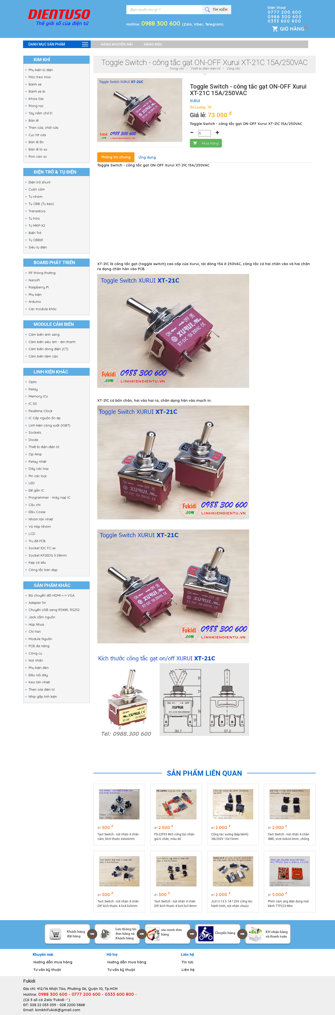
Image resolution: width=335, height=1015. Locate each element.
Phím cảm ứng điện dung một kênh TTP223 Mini (288, 904)
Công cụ (35, 653)
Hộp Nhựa (36, 624)
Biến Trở (35, 233)
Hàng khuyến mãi (117, 44)
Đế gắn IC (36, 490)
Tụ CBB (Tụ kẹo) (41, 204)
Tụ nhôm (36, 197)
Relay (33, 389)
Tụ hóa (34, 218)
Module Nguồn (40, 639)
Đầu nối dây (38, 675)
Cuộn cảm (37, 189)
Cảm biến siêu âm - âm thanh (52, 342)
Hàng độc (153, 44)
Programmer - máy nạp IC (49, 497)
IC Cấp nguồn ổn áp (45, 418)
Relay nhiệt (37, 461)
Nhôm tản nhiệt (41, 519)
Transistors (37, 211)
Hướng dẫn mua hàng (52, 962)
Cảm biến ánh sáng (44, 334)
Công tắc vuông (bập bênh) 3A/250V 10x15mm (229, 837)
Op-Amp (35, 454)
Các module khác (42, 309)
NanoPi (34, 280)
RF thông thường (42, 273)
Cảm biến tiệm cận (43, 356)
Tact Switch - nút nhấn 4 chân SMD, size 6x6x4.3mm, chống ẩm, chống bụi (288, 837)
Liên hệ (188, 969)
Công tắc (233, 68)
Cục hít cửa (37, 135)
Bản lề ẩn (36, 142)
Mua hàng (206, 143)
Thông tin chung (116, 157)
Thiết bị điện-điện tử (44, 447)
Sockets (35, 432)
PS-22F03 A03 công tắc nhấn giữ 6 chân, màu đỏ (174, 837)
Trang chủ (176, 68)
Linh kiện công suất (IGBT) (49, 425)
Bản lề (33, 120)
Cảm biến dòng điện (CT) (48, 349)
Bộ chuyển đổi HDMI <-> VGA (51, 595)
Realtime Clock (40, 411)
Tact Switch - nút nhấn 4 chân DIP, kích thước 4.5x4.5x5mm (118, 904)
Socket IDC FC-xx (42, 548)
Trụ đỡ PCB (37, 541)
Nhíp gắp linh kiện (43, 696)
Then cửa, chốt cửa (43, 127)
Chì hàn (35, 631)
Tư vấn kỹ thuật (47, 969)
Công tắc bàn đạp (43, 570)
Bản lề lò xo (38, 149)
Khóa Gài (36, 99)
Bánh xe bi (37, 91)
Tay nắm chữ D (40, 113)
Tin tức (187, 962)
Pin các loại (38, 476)
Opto (33, 382)
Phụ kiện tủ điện (41, 70)
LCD (32, 534)
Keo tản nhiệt (39, 682)
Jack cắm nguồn (42, 617)
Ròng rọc (36, 106)
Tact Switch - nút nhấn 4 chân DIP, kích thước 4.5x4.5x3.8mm (175, 904)
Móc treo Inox (40, 77)
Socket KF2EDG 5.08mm (48, 555)
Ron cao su (38, 156)
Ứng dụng (147, 157)
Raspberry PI (39, 287)
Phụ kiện (35, 294)
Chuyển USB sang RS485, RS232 (54, 610)
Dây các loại (39, 469)
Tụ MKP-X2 (37, 225)
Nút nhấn (36, 660)
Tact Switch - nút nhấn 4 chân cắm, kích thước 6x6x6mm (118, 837)
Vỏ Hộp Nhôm (40, 526)
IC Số (33, 403)
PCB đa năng (39, 646)
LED (32, 483)
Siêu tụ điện (38, 247)
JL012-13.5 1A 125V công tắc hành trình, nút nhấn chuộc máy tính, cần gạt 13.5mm (231, 904)
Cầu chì (35, 505)
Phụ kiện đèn (39, 668)
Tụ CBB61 (36, 240)
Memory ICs (38, 396)
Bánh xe (35, 84)
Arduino (35, 302)
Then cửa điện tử (41, 689)
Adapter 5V (37, 603)
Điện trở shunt (39, 182)
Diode (33, 440)
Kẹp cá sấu (37, 562)
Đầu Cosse (37, 512)
